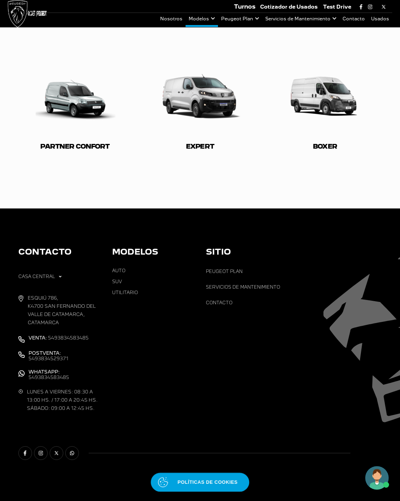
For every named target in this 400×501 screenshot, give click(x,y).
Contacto (354, 19)
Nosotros (171, 19)
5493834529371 (48, 355)
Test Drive (337, 7)
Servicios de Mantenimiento (297, 19)
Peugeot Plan (237, 19)
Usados (380, 19)
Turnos (244, 6)
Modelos (199, 19)
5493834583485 (59, 338)
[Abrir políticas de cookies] (200, 482)
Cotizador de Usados (289, 7)
